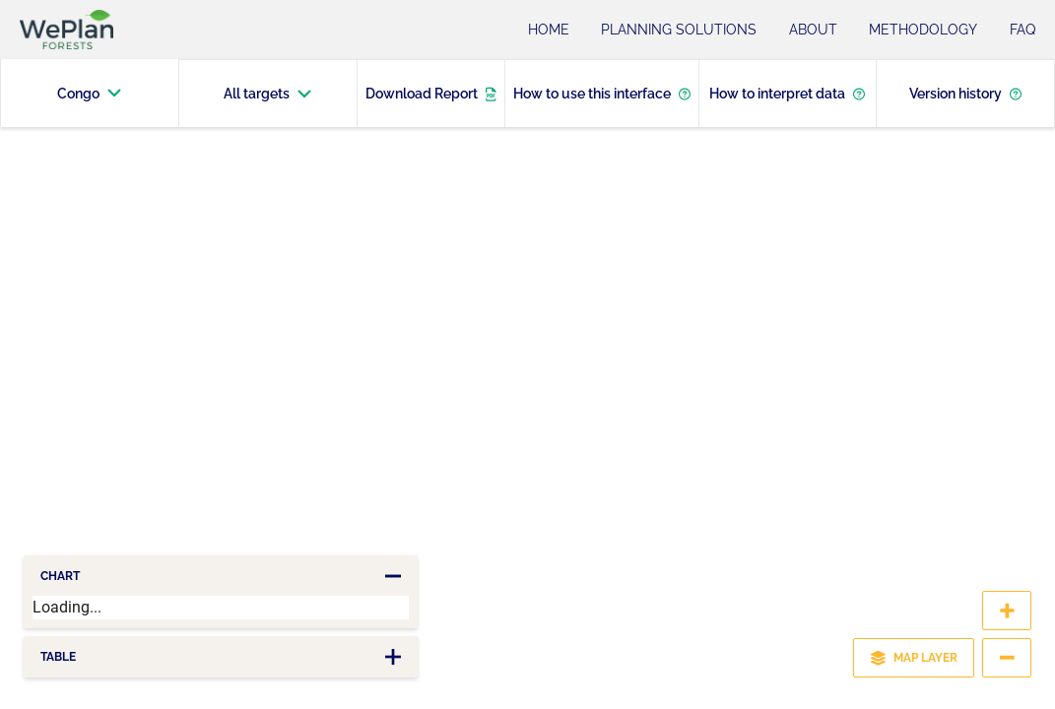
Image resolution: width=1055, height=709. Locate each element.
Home (548, 29)
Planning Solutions (679, 29)
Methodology (923, 29)
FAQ (1022, 29)
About (813, 29)
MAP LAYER (913, 658)
